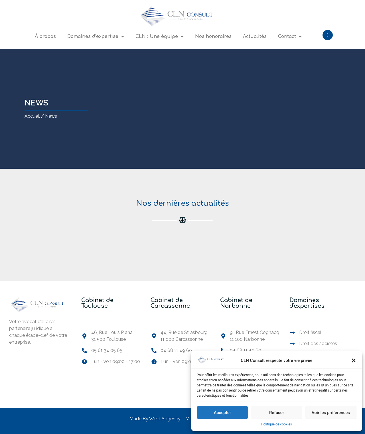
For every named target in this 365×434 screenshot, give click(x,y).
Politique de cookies (276, 424)
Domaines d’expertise (95, 36)
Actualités (255, 36)
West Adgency (165, 418)
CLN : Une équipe (159, 36)
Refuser (276, 412)
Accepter (222, 412)
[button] (353, 360)
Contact (290, 36)
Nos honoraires (213, 36)
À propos (45, 36)
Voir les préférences (331, 412)
